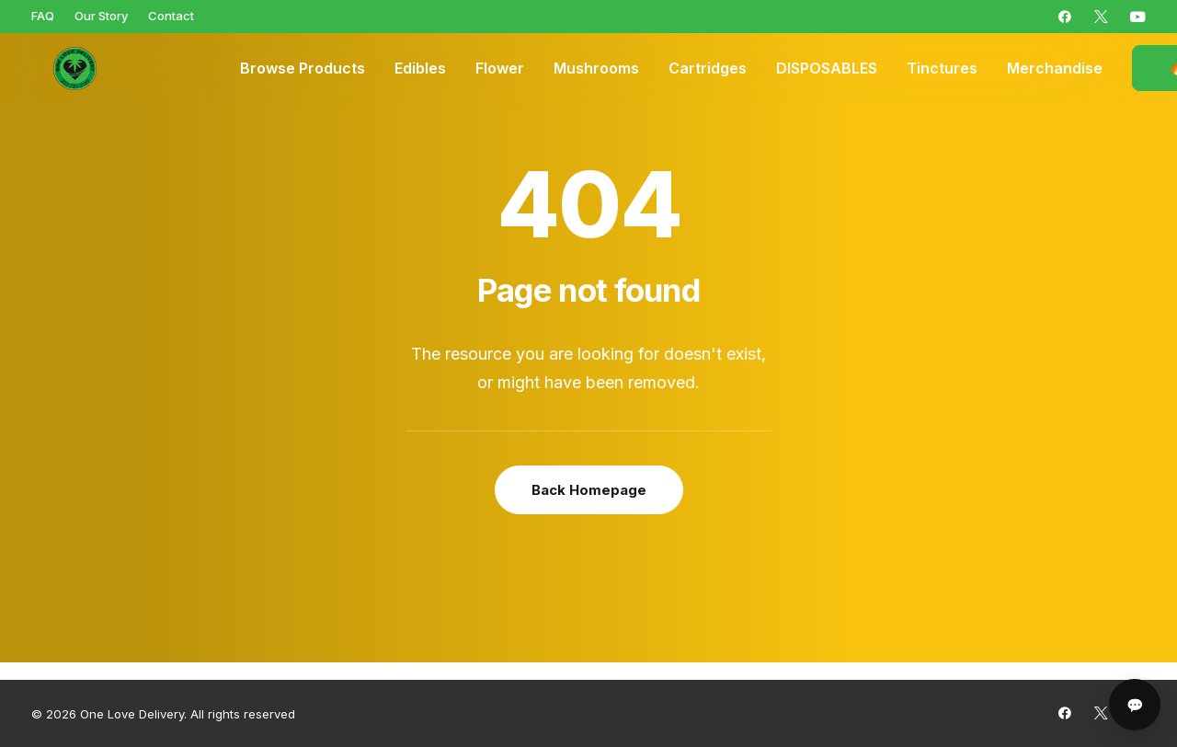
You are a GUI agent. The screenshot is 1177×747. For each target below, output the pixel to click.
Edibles (420, 69)
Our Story (101, 15)
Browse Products (302, 69)
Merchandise (1055, 69)
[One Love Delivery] (58, 69)
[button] (1064, 16)
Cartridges (707, 69)
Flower (499, 69)
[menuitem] (43, 15)
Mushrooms (596, 69)
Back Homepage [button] (588, 490)
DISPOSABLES (826, 69)
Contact (171, 15)
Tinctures (942, 69)
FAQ (42, 15)
